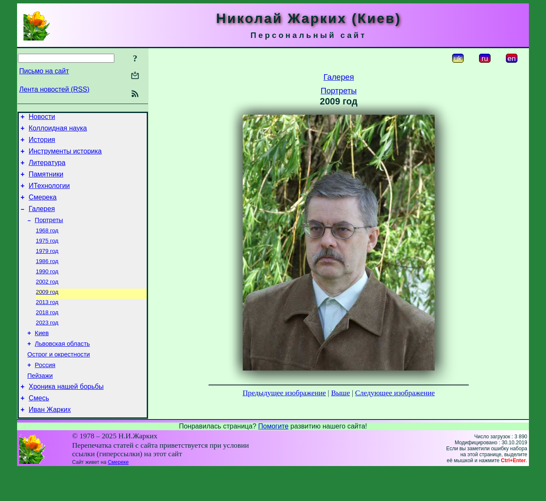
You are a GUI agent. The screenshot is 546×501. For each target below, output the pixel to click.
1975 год (47, 255)
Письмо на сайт (44, 71)
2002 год (47, 299)
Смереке (118, 494)
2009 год (47, 310)
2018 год (47, 333)
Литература (47, 169)
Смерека (43, 207)
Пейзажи (40, 403)
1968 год (47, 244)
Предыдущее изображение (284, 393)
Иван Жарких (50, 441)
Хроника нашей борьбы (66, 415)
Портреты (49, 232)
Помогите (273, 457)
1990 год (47, 288)
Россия (45, 391)
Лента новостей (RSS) (54, 89)
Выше (340, 393)
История (42, 143)
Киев (42, 355)
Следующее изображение (395, 393)
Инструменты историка (65, 156)
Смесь (39, 428)
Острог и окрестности (58, 379)
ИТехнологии (49, 194)
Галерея (42, 220)
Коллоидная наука (58, 130)
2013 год (47, 322)
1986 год (47, 277)
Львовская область (62, 367)
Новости (42, 118)
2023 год (47, 344)
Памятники (46, 181)
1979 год (47, 266)
